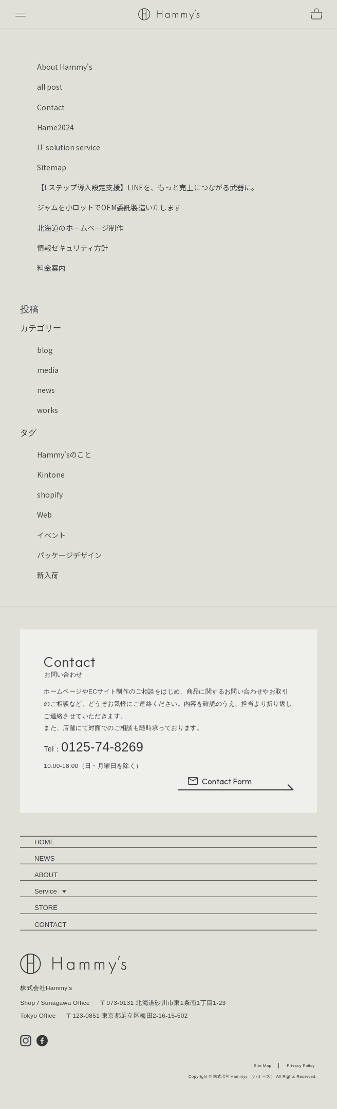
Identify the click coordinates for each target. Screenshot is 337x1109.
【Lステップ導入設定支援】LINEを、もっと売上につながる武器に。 (147, 187)
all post (50, 87)
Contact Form (219, 782)
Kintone (51, 474)
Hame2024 (55, 127)
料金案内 (51, 268)
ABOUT (46, 875)
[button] (21, 14)
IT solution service (68, 147)
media (48, 370)
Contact (51, 107)
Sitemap (51, 167)
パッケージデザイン (69, 555)
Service (50, 892)
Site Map (262, 1066)
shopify (50, 494)
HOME (44, 842)
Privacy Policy (300, 1066)
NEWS (44, 859)
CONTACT (50, 925)
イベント (51, 535)
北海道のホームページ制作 (80, 228)
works (47, 410)
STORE (46, 908)
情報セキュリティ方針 (72, 248)
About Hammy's (64, 67)
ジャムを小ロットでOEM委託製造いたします (109, 207)
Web (44, 514)
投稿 (29, 309)
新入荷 (48, 575)
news (46, 390)
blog (45, 350)
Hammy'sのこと (64, 454)
